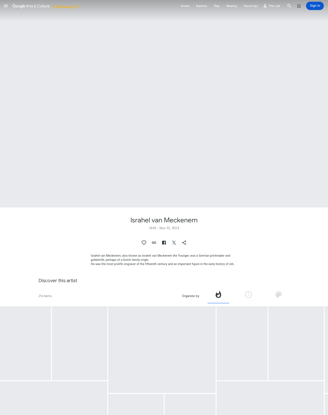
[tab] (218, 296)
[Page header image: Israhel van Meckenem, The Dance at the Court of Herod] (164, 104)
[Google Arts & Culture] (45, 6)
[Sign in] (315, 6)
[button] (6, 6)
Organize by (190, 296)
